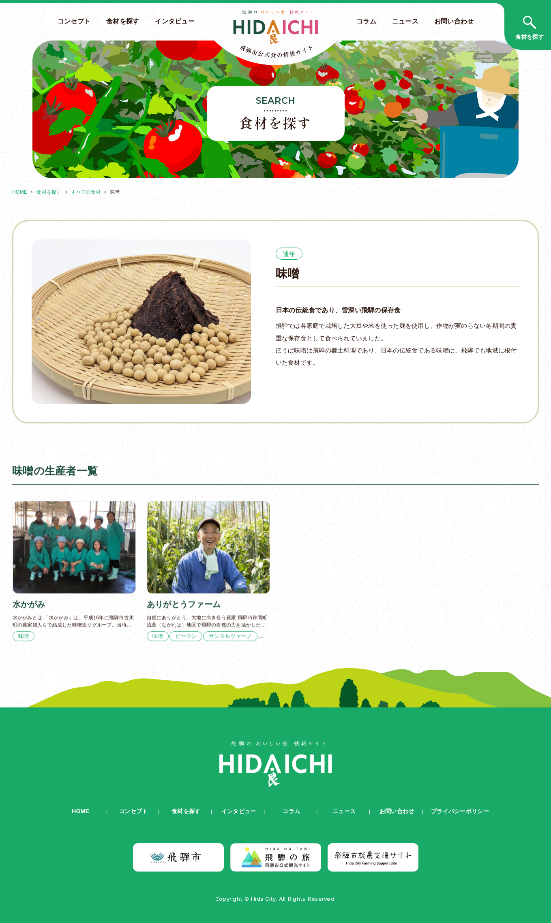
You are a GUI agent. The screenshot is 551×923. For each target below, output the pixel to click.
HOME (19, 192)
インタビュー (175, 21)
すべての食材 (86, 192)
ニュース (405, 21)
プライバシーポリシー (460, 811)
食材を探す (122, 21)
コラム (366, 21)
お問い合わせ (454, 21)
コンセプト (74, 21)
